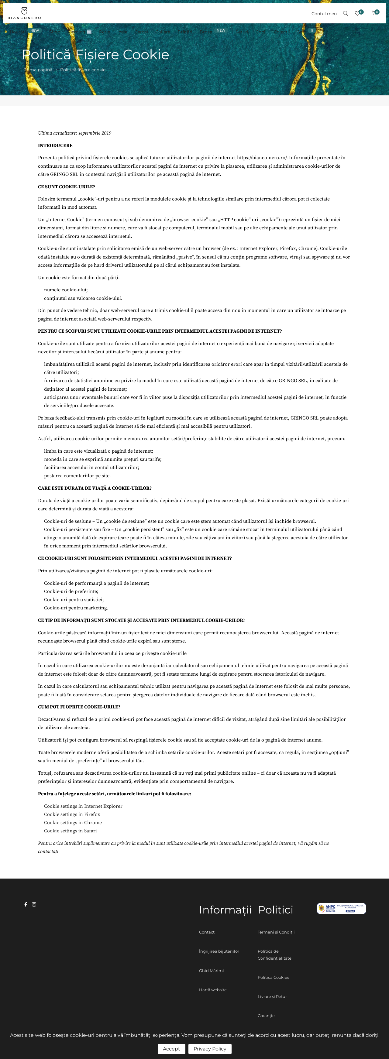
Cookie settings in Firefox (72, 814)
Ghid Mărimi (211, 970)
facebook (25, 904)
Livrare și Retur (272, 996)
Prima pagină (37, 70)
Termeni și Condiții (276, 932)
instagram (34, 904)
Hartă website (213, 989)
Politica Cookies (273, 977)
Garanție (266, 1015)
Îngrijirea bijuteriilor (219, 951)
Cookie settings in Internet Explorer (83, 806)
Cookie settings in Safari (70, 831)
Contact (207, 932)
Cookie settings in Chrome (73, 823)
